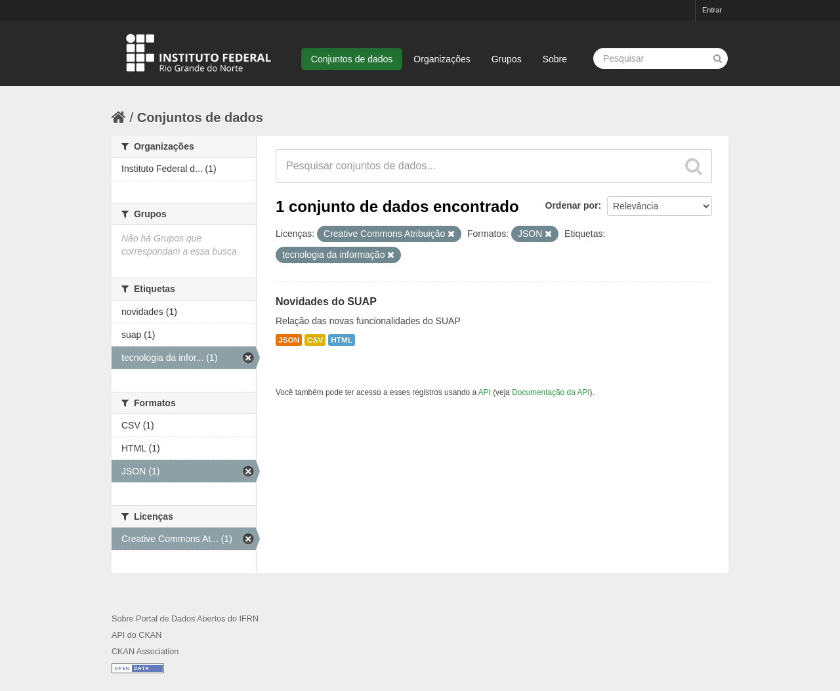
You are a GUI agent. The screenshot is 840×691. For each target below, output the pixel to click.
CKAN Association (145, 651)
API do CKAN (136, 635)
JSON (288, 340)
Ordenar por (571, 205)
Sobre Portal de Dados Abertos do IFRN (185, 618)
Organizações (441, 59)
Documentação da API (550, 392)
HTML (341, 340)
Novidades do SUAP (326, 301)
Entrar (712, 10)
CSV (315, 340)
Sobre (555, 59)
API (484, 392)
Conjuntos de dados (352, 59)
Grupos (507, 59)
